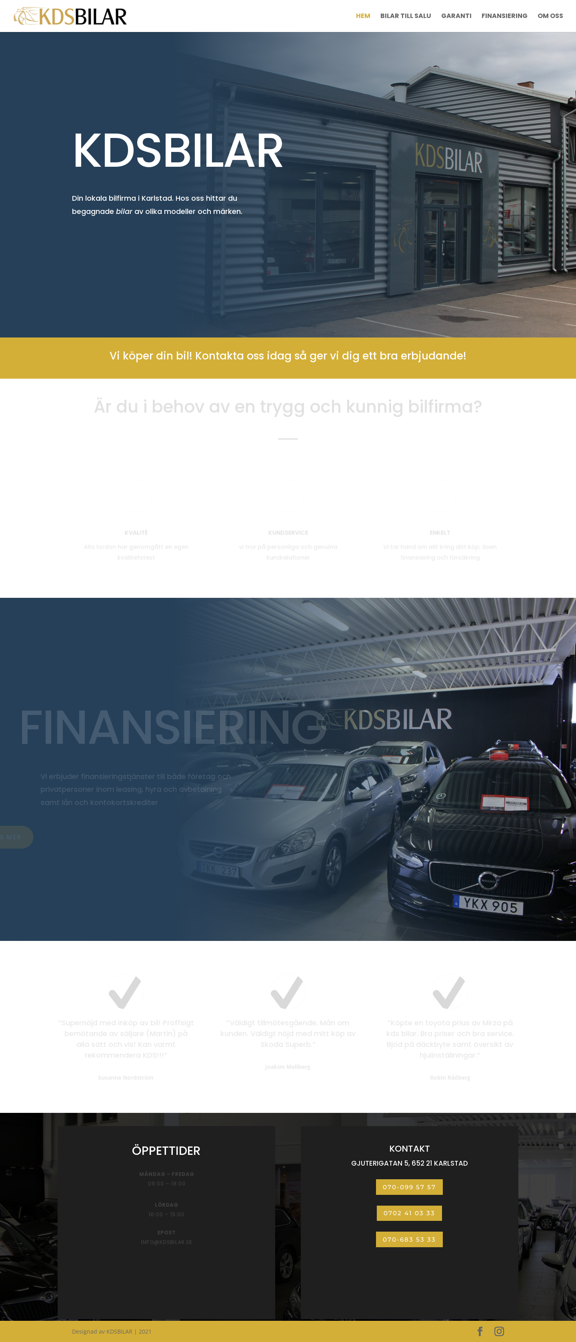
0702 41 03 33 (409, 1213)
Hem (363, 16)
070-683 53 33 (409, 1239)
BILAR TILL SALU (113, 245)
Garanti (456, 16)
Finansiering (505, 16)
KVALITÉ (136, 533)
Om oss (550, 16)
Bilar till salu (405, 16)
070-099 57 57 (409, 1187)
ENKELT (440, 533)
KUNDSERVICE (288, 533)
